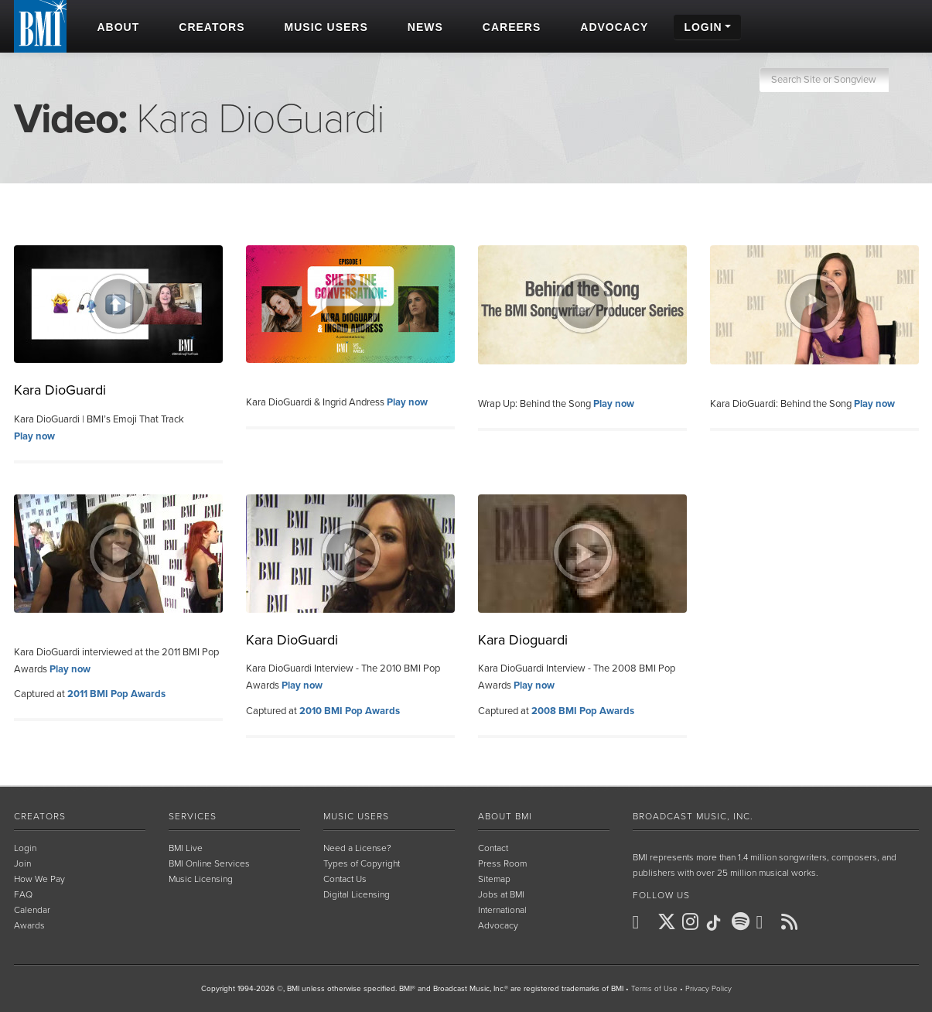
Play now (34, 436)
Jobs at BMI (501, 894)
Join (22, 863)
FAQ (23, 894)
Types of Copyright (361, 863)
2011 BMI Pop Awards (116, 694)
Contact (493, 848)
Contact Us (345, 879)
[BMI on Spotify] (742, 922)
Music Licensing (201, 879)
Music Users (356, 816)
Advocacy (498, 925)
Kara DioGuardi (60, 389)
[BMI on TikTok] (718, 923)
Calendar (32, 909)
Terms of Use (654, 988)
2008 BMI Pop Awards (582, 711)
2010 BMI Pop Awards (349, 711)
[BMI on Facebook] (643, 922)
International (502, 909)
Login (25, 848)
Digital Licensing (356, 894)
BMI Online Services (209, 863)
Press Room (502, 863)
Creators (40, 816)
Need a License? (357, 848)
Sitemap (494, 879)
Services (193, 816)
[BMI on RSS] (792, 921)
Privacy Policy (708, 988)
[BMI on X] (668, 922)
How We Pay (39, 879)
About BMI (505, 816)
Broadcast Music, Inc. (693, 816)
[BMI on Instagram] (693, 922)
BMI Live (186, 848)
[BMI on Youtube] (767, 922)
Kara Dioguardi (523, 639)
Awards (29, 925)
